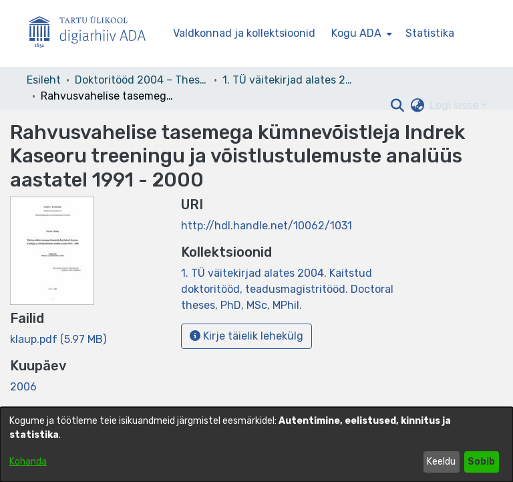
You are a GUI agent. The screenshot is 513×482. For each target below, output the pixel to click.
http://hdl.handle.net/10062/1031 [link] (266, 225)
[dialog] (256, 444)
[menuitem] (360, 33)
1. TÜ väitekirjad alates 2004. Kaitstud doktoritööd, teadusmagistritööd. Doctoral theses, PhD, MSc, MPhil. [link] (289, 80)
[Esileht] (93, 34)
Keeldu (441, 461)
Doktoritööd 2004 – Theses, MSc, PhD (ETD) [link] (141, 80)
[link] (58, 339)
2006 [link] (23, 386)
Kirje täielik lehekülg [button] (246, 336)
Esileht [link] (44, 80)
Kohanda (28, 461)
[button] (397, 106)
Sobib (481, 461)
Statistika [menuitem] (429, 33)
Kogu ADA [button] (356, 33)
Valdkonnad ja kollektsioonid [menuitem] (244, 33)
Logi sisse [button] (455, 105)
